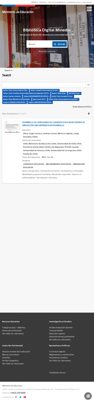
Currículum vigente (57, 351)
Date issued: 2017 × (39, 99)
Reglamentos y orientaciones (61, 354)
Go (88, 84)
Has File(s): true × (74, 93)
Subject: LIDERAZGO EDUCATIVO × (14, 102)
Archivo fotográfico (10, 360)
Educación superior (57, 333)
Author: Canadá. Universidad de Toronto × (45, 90)
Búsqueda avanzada (47, 51)
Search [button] (8, 70)
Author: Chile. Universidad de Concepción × (63, 99)
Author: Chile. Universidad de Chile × (15, 90)
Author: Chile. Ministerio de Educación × (17, 99)
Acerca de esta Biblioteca (57, 2)
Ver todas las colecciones (13, 333)
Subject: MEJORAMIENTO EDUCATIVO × (36, 96)
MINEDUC (34, 2)
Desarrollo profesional (12, 330)
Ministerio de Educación (17, 12)
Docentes (6, 357)
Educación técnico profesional (61, 336)
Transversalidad (56, 330)
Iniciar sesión (87, 2)
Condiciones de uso (74, 2)
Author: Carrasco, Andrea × (12, 96)
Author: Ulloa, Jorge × (59, 93)
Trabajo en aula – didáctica (13, 327)
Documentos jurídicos (58, 357)
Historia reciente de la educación (16, 351)
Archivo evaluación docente (60, 327)
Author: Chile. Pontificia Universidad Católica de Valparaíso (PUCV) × (26, 93)
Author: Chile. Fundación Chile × (62, 96)
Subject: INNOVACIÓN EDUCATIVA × (40, 102)
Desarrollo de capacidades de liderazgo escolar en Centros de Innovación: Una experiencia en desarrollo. (53, 124)
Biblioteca (43, 2)
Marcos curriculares (10, 354)
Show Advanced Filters (82, 106)
